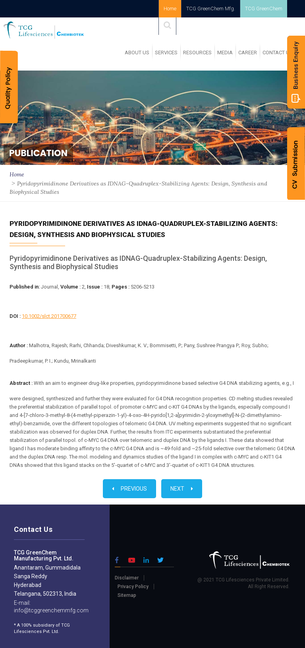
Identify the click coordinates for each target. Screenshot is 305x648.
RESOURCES (197, 52)
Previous (129, 489)
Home (170, 8)
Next (181, 489)
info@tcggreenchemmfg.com (51, 610)
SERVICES (166, 52)
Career (247, 52)
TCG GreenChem (263, 8)
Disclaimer (127, 578)
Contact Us (278, 52)
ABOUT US (137, 52)
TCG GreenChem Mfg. (210, 8)
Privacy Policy (133, 586)
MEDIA (225, 52)
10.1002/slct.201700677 (49, 316)
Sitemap (127, 595)
